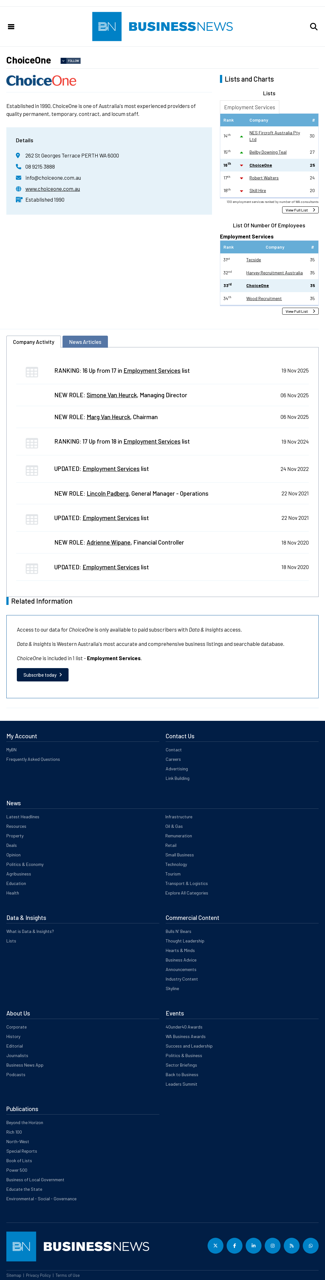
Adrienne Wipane (108, 542)
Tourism (173, 873)
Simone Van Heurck (112, 395)
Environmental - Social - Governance (41, 1198)
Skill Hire (257, 190)
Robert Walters (264, 177)
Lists (11, 940)
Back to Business (182, 1074)
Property (14, 835)
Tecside (253, 259)
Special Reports (21, 1151)
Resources (16, 826)
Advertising (177, 768)
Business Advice (181, 959)
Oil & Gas (174, 826)
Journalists (17, 1055)
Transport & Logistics (186, 883)
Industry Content (182, 979)
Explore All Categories (186, 892)
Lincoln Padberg (108, 493)
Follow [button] (73, 61)
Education (16, 883)
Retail (170, 845)
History (13, 1036)
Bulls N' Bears (178, 931)
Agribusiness (18, 873)
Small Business (179, 854)
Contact (174, 749)
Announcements (181, 969)
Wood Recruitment (264, 298)
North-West (17, 1141)
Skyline (172, 988)
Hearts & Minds (180, 950)
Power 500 (16, 1170)
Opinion (13, 854)
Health (12, 892)
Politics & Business (184, 1055)
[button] (314, 26)
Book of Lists (19, 1160)
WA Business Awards (186, 1036)
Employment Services (249, 107)
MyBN (11, 749)
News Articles (85, 341)
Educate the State (24, 1189)
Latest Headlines (22, 816)
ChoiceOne (260, 165)
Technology (176, 864)
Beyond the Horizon (24, 1122)
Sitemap (13, 1275)
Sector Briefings (181, 1065)
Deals (11, 845)
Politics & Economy (24, 864)
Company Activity (33, 341)
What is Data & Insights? (30, 931)
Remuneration (178, 835)
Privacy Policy (38, 1275)
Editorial (14, 1046)
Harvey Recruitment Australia (274, 272)
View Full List (297, 210)
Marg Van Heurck (108, 416)
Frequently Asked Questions (33, 759)
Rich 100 (14, 1132)
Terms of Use (68, 1275)
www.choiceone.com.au (52, 188)
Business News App (24, 1065)
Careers (173, 759)
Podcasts (15, 1074)
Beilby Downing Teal (268, 152)
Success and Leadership (189, 1046)
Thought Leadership (185, 940)
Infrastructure (178, 816)
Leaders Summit (181, 1084)
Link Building (177, 778)
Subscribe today (39, 675)
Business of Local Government (35, 1179)
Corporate (16, 1026)
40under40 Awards (184, 1026)
